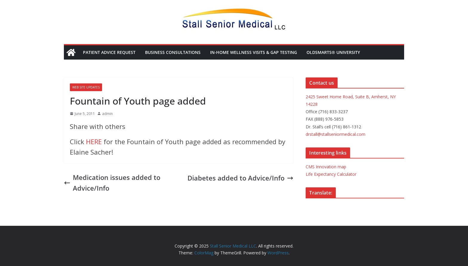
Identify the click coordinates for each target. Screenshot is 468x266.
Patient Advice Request (109, 52)
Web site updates (86, 87)
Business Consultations (173, 52)
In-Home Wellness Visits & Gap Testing (253, 52)
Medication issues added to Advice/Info (112, 182)
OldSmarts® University (333, 52)
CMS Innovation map (326, 166)
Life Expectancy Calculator (331, 174)
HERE (94, 141)
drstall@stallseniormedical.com (335, 134)
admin (107, 113)
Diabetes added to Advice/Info (240, 177)
